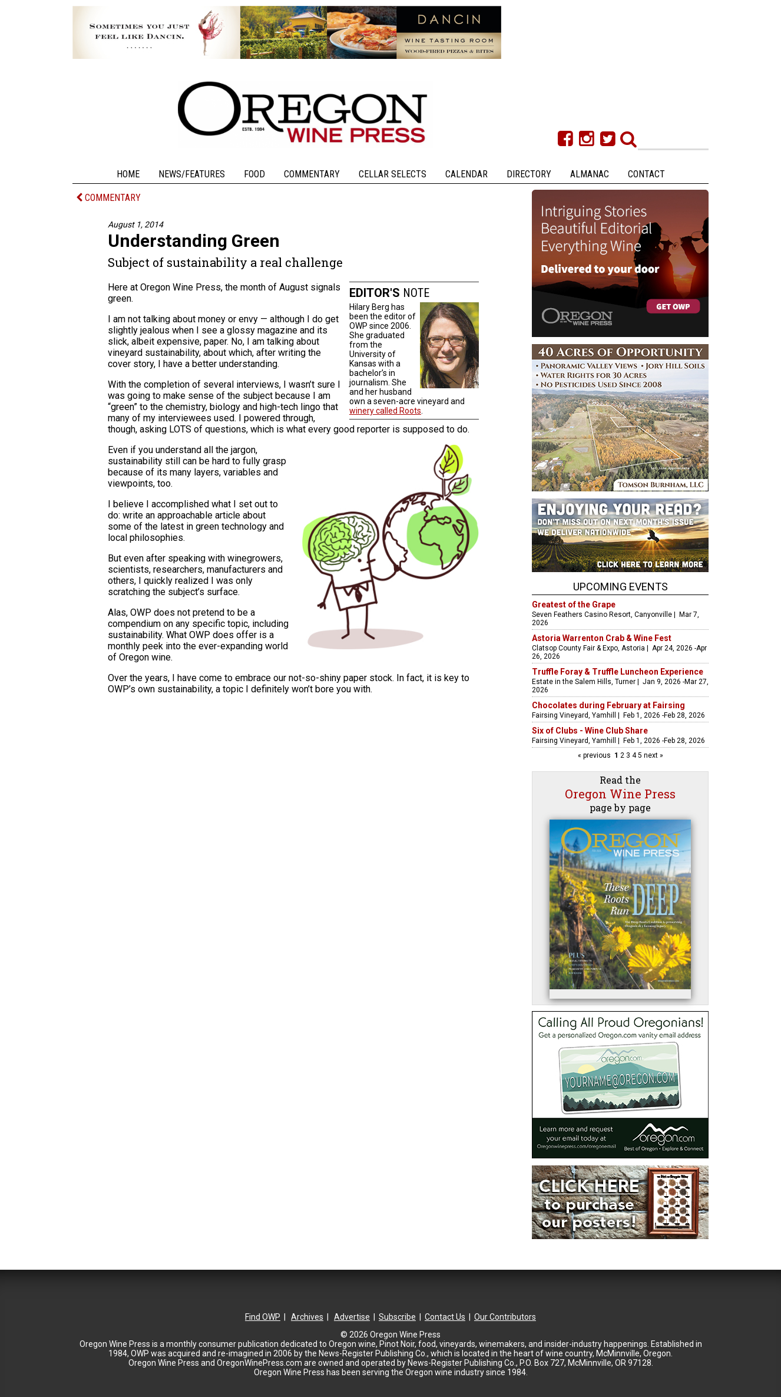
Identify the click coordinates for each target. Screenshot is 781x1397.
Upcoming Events (620, 586)
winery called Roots (385, 410)
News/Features (191, 174)
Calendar (466, 174)
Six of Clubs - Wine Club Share (590, 730)
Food (254, 174)
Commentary (312, 174)
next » (652, 755)
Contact (646, 174)
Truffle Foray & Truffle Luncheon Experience (617, 671)
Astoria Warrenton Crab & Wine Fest (601, 638)
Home (128, 174)
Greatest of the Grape (573, 604)
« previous (595, 755)
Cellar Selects (392, 174)
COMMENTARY (108, 197)
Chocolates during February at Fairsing (608, 705)
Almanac (589, 174)
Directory (529, 174)
